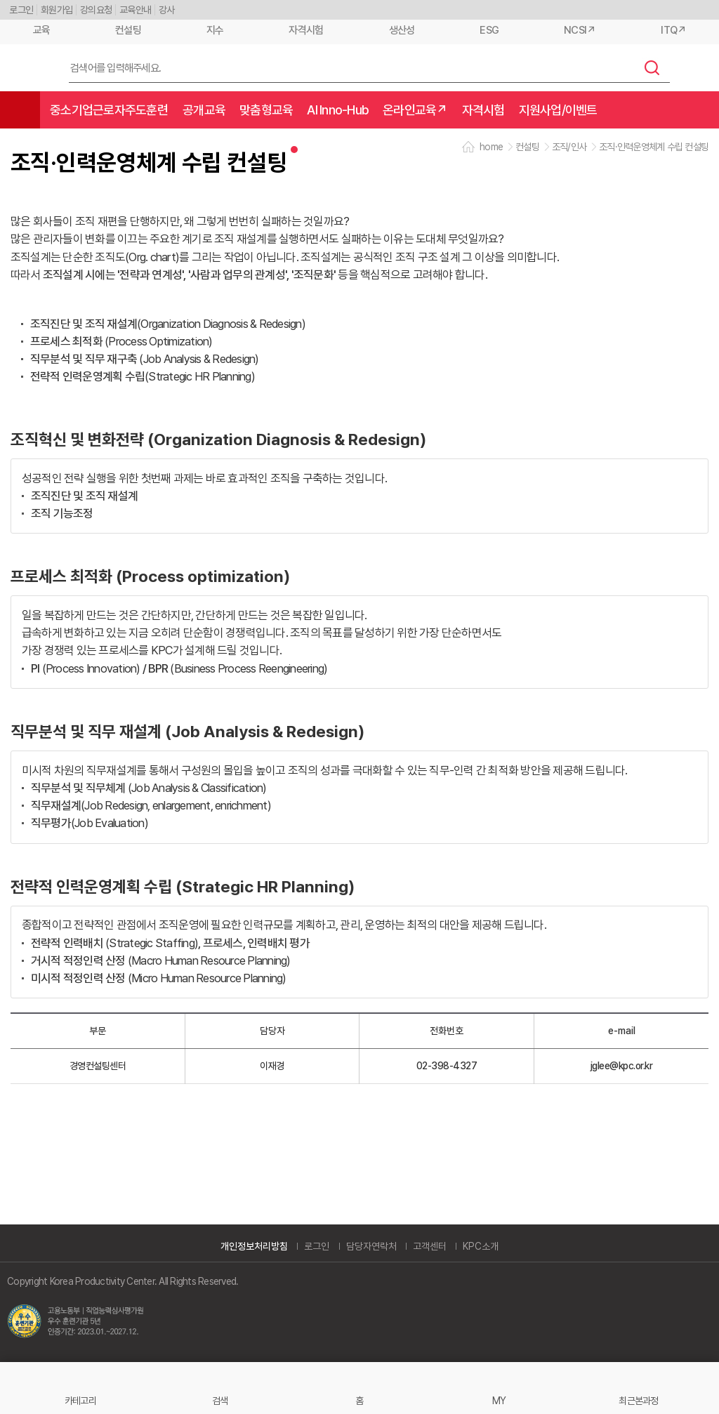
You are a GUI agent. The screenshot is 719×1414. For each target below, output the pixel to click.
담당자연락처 (371, 1246)
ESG (489, 30)
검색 (652, 67)
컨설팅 (128, 30)
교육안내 (135, 9)
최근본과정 (638, 1400)
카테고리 (80, 1400)
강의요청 (96, 9)
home (491, 146)
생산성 (402, 30)
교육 (42, 30)
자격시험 (306, 30)
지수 (215, 30)
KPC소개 (481, 1246)
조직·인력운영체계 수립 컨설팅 (653, 146)
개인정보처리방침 (254, 1246)
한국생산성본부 (29, 68)
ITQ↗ (673, 30)
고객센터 (430, 1246)
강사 (167, 9)
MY (499, 1400)
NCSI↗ (579, 30)
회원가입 (56, 9)
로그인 (21, 9)
